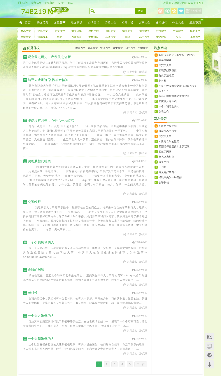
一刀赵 (162, 167)
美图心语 (49, 2)
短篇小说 (127, 22)
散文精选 (77, 22)
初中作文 (130, 47)
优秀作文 (33, 48)
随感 (59, 36)
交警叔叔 (34, 202)
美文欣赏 (43, 22)
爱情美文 (26, 36)
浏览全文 (132, 71)
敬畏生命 (164, 111)
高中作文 (144, 36)
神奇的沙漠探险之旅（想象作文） (178, 85)
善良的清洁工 (166, 75)
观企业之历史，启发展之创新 (49, 57)
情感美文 (127, 30)
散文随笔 (76, 30)
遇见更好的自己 (168, 172)
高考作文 (110, 36)
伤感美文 (195, 30)
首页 (28, 22)
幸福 (127, 36)
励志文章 (26, 30)
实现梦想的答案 (39, 161)
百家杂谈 (76, 36)
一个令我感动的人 (41, 242)
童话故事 (161, 36)
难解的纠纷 (36, 270)
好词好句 (161, 22)
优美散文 (144, 30)
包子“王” (163, 90)
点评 (144, 71)
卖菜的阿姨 (165, 60)
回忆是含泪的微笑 (169, 141)
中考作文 (105, 47)
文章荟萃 (60, 22)
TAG (70, 2)
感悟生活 (93, 30)
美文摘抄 (60, 30)
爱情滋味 (93, 36)
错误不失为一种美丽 (170, 177)
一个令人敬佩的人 (41, 316)
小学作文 (195, 36)
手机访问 (22, 2)
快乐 (178, 36)
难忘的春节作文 (168, 131)
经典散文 (178, 30)
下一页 (141, 364)
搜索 (140, 11)
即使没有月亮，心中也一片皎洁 (51, 120)
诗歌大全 (110, 22)
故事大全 (144, 22)
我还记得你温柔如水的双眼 (174, 96)
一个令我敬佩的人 (41, 339)
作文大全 (178, 22)
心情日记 (93, 22)
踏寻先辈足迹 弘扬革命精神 (48, 80)
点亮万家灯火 (166, 156)
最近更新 (195, 22)
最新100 (36, 2)
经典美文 (43, 30)
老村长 (33, 293)
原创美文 (110, 30)
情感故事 (43, 36)
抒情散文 (161, 30)
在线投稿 (195, 10)
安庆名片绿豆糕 (168, 101)
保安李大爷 (165, 65)
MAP (61, 2)
